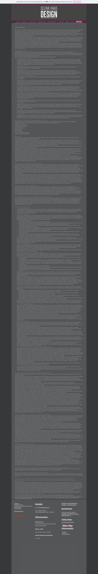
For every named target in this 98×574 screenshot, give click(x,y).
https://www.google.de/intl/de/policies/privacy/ (59, 440)
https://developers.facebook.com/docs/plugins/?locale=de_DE (29, 391)
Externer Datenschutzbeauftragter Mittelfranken (28, 497)
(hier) (22, 516)
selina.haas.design (71, 505)
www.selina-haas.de (24, 133)
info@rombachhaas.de (24, 132)
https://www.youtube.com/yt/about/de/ (68, 426)
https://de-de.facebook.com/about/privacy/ (53, 407)
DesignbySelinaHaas (72, 503)
